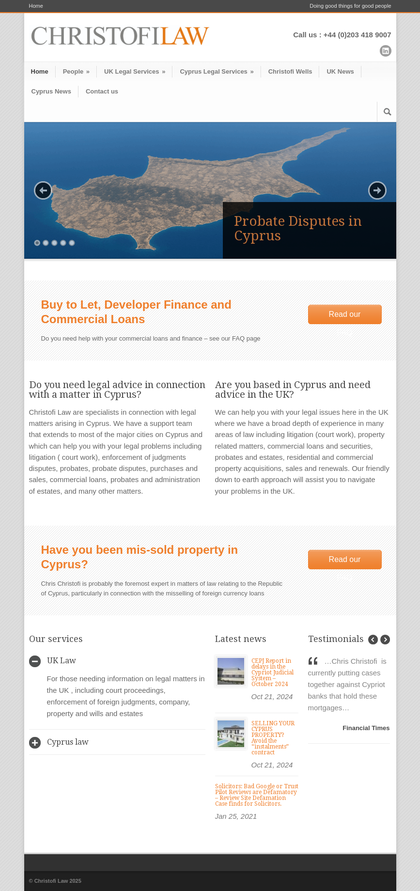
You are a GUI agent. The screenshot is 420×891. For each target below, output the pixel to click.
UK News (340, 71)
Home (36, 6)
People (76, 71)
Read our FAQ (345, 317)
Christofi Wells (290, 71)
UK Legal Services (134, 71)
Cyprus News (51, 91)
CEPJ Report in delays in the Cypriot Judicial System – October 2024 (272, 672)
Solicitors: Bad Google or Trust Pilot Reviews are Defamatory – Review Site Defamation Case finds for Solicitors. (256, 795)
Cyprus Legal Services (216, 71)
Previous (43, 190)
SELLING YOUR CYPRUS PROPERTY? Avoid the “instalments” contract (273, 738)
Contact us (102, 91)
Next (377, 190)
